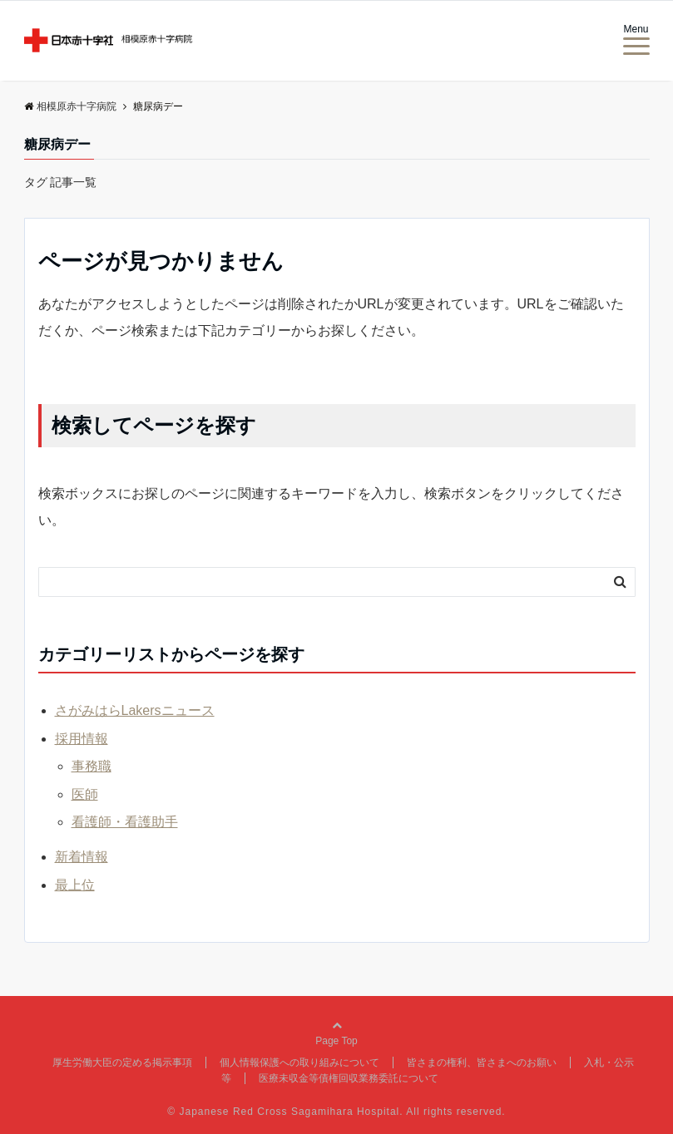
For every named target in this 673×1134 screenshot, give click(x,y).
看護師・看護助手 (125, 822)
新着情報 (81, 857)
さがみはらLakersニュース (135, 710)
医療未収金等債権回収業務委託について (348, 1078)
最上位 (75, 885)
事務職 (91, 766)
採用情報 (81, 739)
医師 (85, 794)
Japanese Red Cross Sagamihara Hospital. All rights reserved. (343, 1111)
